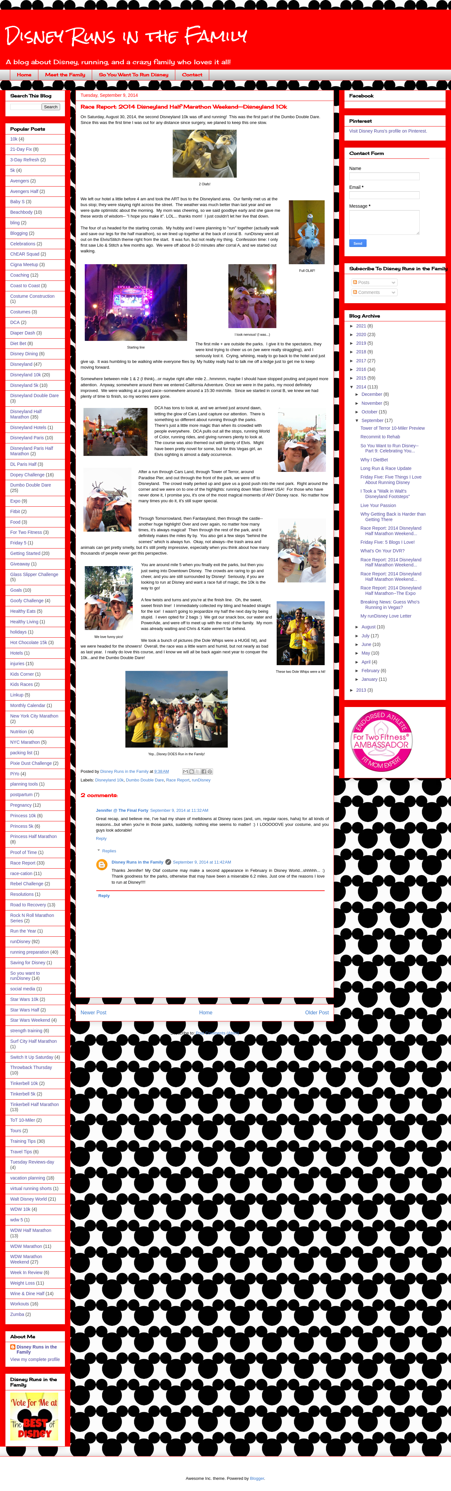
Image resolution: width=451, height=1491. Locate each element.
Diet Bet (18, 343)
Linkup (16, 694)
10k (14, 139)
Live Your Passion (378, 505)
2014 (362, 386)
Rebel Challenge (27, 883)
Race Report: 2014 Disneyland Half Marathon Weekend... (391, 531)
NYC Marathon (25, 742)
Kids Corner (22, 674)
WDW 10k (20, 1209)
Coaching (19, 275)
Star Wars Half (24, 1009)
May (366, 653)
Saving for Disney (27, 962)
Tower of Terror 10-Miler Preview (392, 428)
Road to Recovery (28, 904)
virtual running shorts (31, 1188)
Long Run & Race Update (386, 468)
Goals (16, 590)
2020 (362, 334)
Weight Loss (22, 1283)
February (371, 670)
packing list (21, 752)
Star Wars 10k (24, 999)
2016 (362, 369)
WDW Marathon (26, 1246)
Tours (15, 1130)
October (370, 411)
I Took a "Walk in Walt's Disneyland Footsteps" (385, 493)
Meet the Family (65, 74)
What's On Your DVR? (382, 550)
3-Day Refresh (24, 159)
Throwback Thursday (31, 1067)
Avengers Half (24, 191)
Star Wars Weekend (30, 1020)
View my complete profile (35, 1359)
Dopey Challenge (27, 474)
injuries (17, 663)
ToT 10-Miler (22, 1120)
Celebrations (23, 243)
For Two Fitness (26, 532)
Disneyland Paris (27, 437)
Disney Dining (24, 353)
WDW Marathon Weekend (26, 1259)
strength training (26, 1030)
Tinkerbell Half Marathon (34, 1104)
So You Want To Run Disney (133, 74)
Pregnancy (21, 805)
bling (15, 222)
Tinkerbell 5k (23, 1093)
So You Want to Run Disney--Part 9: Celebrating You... (389, 448)
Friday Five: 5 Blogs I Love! (387, 542)
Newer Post (94, 1012)
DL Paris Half (23, 464)
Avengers (19, 180)
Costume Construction (32, 296)
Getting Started (25, 553)
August (368, 626)
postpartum (21, 794)
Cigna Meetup (24, 264)
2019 (362, 343)
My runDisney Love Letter (386, 616)
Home (24, 74)
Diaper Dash (22, 332)
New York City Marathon (34, 716)
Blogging (19, 233)
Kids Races (21, 684)
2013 (362, 690)
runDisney (201, 780)
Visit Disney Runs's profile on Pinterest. (388, 131)
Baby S (17, 201)
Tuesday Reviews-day (32, 1161)
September (372, 420)
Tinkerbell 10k (24, 1083)
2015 (362, 377)
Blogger (257, 1478)
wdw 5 (16, 1219)
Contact (192, 74)
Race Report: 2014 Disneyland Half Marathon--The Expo (391, 590)
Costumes (20, 311)
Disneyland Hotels (28, 427)
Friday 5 (18, 542)
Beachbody (21, 212)
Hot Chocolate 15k (28, 642)
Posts (361, 282)
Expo (15, 500)
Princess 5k (21, 826)
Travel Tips (21, 1151)
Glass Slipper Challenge (34, 574)
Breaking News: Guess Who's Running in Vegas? (390, 604)
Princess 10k (23, 815)
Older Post (317, 1012)
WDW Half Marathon (30, 1230)
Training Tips (23, 1141)
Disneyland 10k (109, 780)
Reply (101, 838)
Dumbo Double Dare (145, 780)
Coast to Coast (25, 285)
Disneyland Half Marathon (26, 414)
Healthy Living (24, 621)
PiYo (14, 773)
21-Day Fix (21, 149)
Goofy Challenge (27, 600)
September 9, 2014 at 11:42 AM (202, 862)
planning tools (24, 784)
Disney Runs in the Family (126, 35)
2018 (362, 351)
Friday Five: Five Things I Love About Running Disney (391, 479)
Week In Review (26, 1272)
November (372, 403)
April (366, 662)
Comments (366, 292)
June (366, 644)
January (370, 679)
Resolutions (22, 894)
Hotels (16, 653)
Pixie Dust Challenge (31, 763)
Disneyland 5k (24, 385)
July (366, 635)
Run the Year (23, 931)
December (372, 394)
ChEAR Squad (24, 254)
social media (22, 988)
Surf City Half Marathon (33, 1041)
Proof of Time (23, 852)
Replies (109, 851)
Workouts (19, 1303)
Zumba (17, 1314)
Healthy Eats (23, 611)
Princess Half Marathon (33, 836)
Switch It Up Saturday (31, 1057)
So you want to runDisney (25, 976)
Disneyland (21, 364)
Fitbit (15, 511)
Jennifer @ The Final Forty (122, 810)
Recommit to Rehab (380, 436)
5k (12, 170)
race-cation (21, 873)
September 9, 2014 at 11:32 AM (179, 810)
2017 (362, 360)
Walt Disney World (28, 1199)
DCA (15, 322)
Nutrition (18, 731)
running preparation (29, 952)
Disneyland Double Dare (34, 395)
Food (15, 522)
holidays (18, 631)
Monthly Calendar (27, 705)
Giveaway (20, 563)
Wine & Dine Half (27, 1293)
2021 (362, 325)
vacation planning (27, 1177)
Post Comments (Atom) (217, 1033)
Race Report (177, 780)
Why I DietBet (374, 459)
